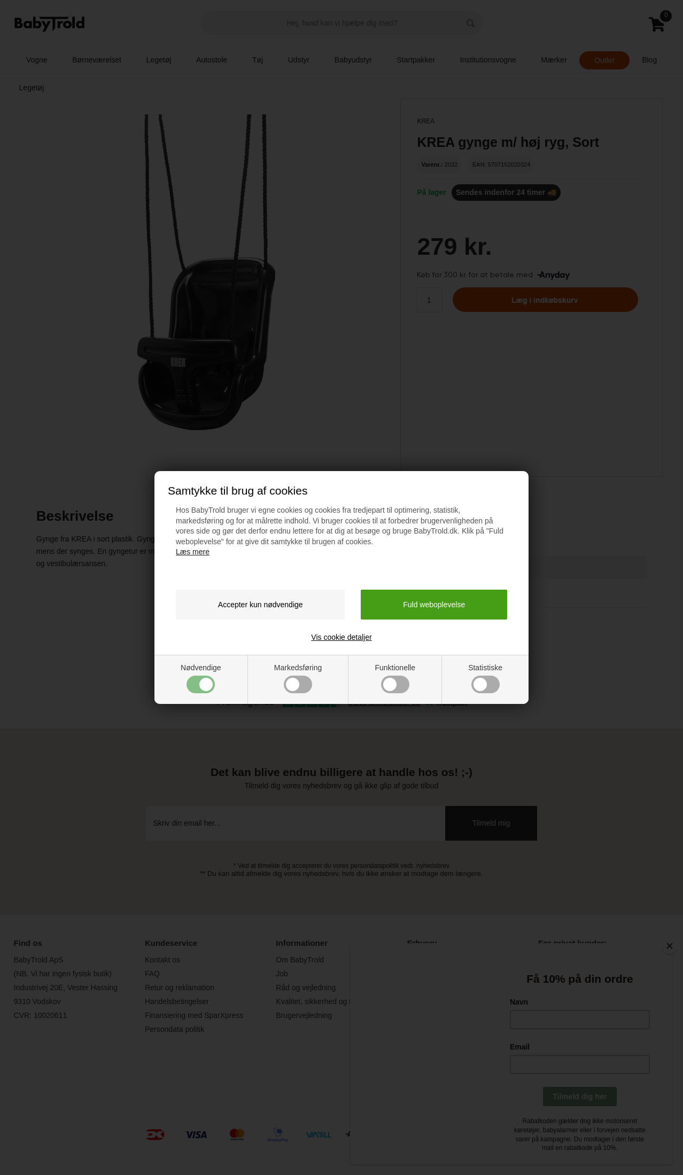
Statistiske (485, 678)
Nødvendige (201, 678)
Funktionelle (395, 678)
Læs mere (192, 551)
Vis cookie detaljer (341, 637)
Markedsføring (298, 678)
